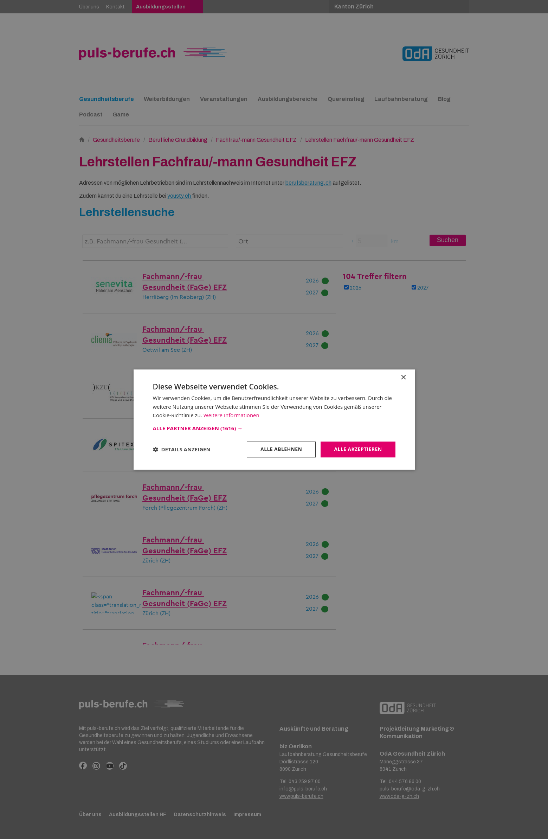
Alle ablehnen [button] (281, 449)
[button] (274, 428)
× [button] (403, 377)
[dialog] (274, 419)
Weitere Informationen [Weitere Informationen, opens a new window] (231, 415)
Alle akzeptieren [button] (358, 449)
